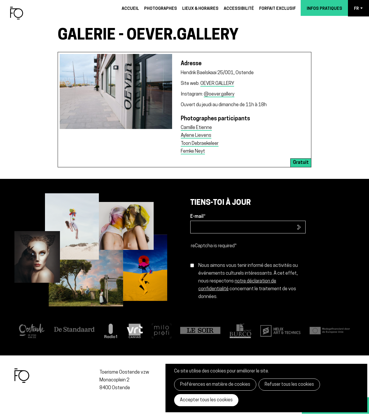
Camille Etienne (196, 127)
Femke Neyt (193, 151)
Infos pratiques (324, 9)
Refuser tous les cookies (289, 384)
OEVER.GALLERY (217, 83)
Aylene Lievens (196, 135)
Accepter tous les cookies (206, 400)
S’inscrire (299, 227)
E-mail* (198, 216)
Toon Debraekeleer (200, 143)
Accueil (130, 9)
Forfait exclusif (277, 9)
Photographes (160, 9)
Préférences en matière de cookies (215, 384)
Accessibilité (239, 9)
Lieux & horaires (200, 9)
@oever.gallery (219, 94)
